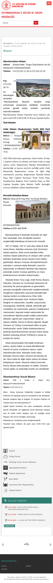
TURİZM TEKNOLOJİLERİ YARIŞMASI (29, 514)
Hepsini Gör (9, 526)
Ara (35, 22)
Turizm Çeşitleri (20, 43)
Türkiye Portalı (11, 456)
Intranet (4, 566)
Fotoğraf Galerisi (12, 490)
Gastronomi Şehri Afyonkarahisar (18, 485)
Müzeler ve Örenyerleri (12, 46)
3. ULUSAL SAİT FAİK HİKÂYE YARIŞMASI (31, 520)
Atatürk (9, 451)
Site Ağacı (4, 569)
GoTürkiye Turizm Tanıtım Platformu (19, 462)
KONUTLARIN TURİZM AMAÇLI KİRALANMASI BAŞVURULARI (23, 508)
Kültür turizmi (37, 43)
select (32, 22)
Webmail (28, 566)
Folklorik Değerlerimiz (14, 473)
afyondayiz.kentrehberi (14, 468)
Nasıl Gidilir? (10, 479)
